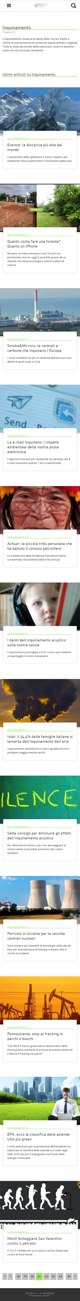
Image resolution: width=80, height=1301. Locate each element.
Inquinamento (17, 138)
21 (39, 1276)
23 (53, 1276)
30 (69, 1276)
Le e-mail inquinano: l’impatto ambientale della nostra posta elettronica (33, 447)
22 (46, 1276)
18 (18, 1276)
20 (32, 1276)
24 (60, 1276)
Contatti (46, 1296)
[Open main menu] (9, 5)
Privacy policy (36, 1296)
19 (25, 1276)
